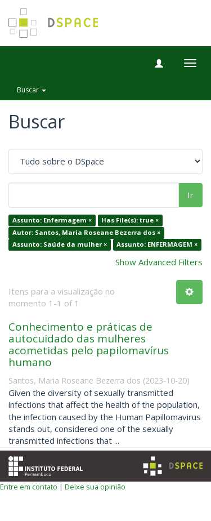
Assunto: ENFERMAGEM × (156, 245)
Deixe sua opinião (95, 487)
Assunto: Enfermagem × (52, 220)
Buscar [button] (31, 90)
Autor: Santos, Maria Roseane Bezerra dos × (86, 232)
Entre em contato (28, 487)
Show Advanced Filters (159, 262)
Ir (190, 195)
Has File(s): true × (130, 220)
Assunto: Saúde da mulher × (59, 245)
